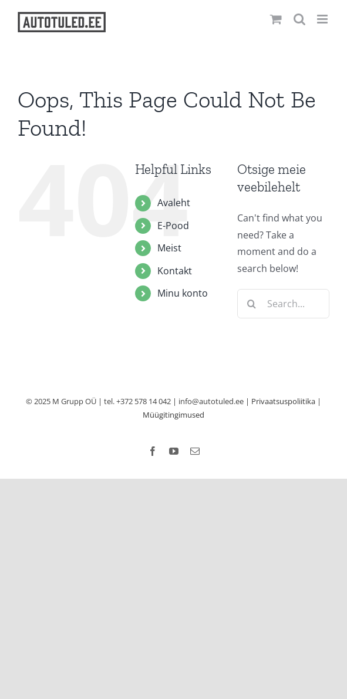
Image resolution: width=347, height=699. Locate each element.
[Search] (252, 303)
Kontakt (174, 270)
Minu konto (182, 293)
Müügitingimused (173, 414)
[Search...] (283, 303)
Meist (169, 247)
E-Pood (173, 225)
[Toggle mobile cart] (276, 19)
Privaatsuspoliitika (283, 401)
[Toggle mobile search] (299, 19)
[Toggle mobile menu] (323, 19)
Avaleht (173, 202)
